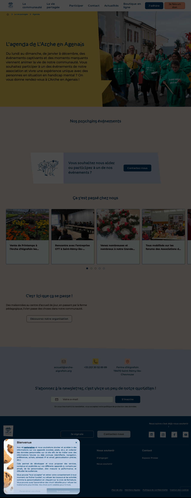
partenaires (29, 447)
